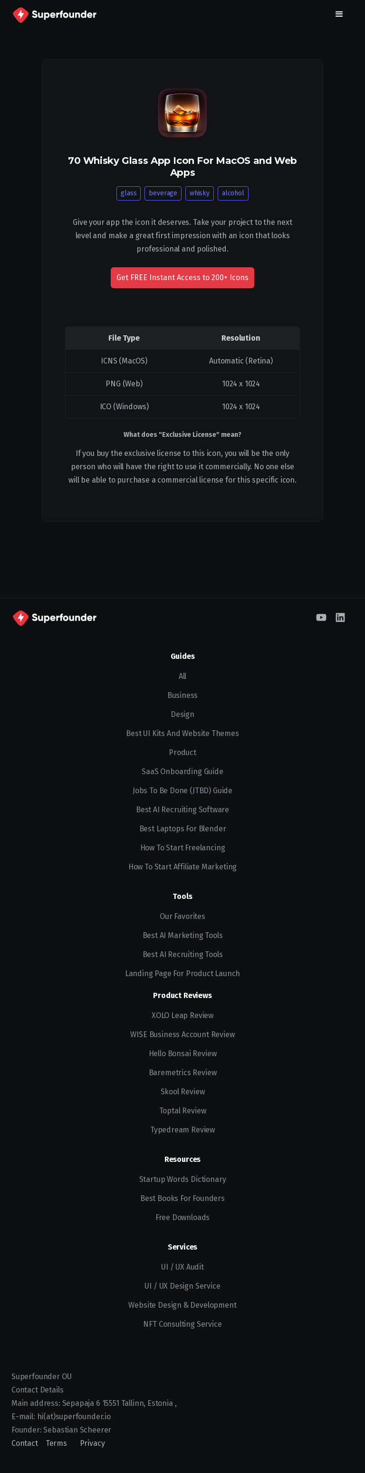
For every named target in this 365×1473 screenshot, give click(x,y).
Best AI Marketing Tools (183, 935)
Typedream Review (182, 1129)
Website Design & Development (182, 1305)
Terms (56, 1443)
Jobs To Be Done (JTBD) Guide (182, 790)
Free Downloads (182, 1217)
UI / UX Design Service (182, 1286)
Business (182, 695)
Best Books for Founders (182, 1198)
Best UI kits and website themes (182, 733)
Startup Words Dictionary (182, 1179)
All (182, 676)
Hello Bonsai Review (183, 1053)
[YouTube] (321, 617)
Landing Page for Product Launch (182, 973)
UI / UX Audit (182, 1266)
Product (182, 752)
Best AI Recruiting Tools (183, 954)
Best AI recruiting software (182, 809)
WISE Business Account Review (182, 1034)
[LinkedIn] (340, 617)
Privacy (92, 1443)
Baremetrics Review (183, 1072)
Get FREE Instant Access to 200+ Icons (182, 277)
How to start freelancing (182, 847)
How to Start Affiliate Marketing (182, 866)
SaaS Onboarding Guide (182, 771)
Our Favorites (182, 916)
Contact (24, 1443)
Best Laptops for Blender (182, 828)
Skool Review (183, 1091)
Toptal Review (182, 1110)
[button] (339, 14)
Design (182, 714)
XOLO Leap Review (182, 1015)
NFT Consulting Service (182, 1324)
